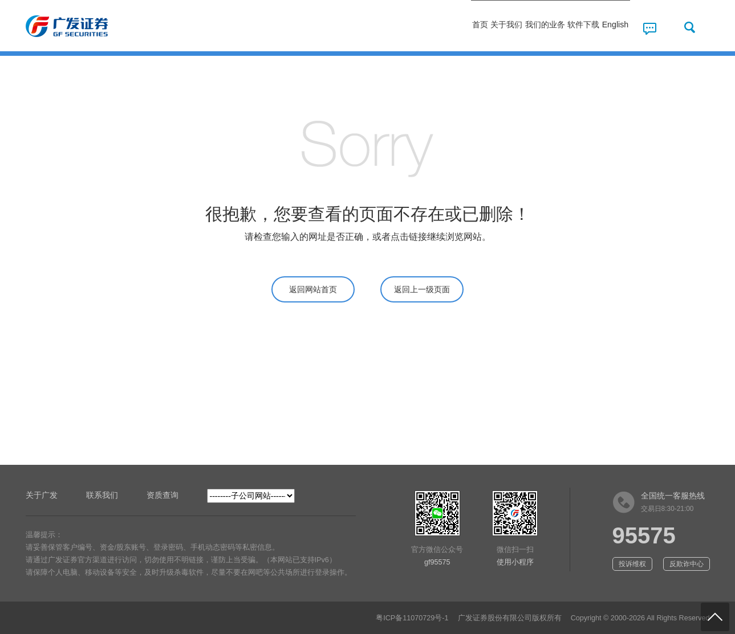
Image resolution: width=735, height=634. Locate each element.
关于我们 (423, 27)
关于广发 (42, 495)
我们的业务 (488, 27)
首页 (369, 27)
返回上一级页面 (422, 289)
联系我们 (102, 495)
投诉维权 (632, 564)
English (603, 27)
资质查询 (162, 495)
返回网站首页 (313, 289)
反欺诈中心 (686, 564)
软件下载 (551, 27)
